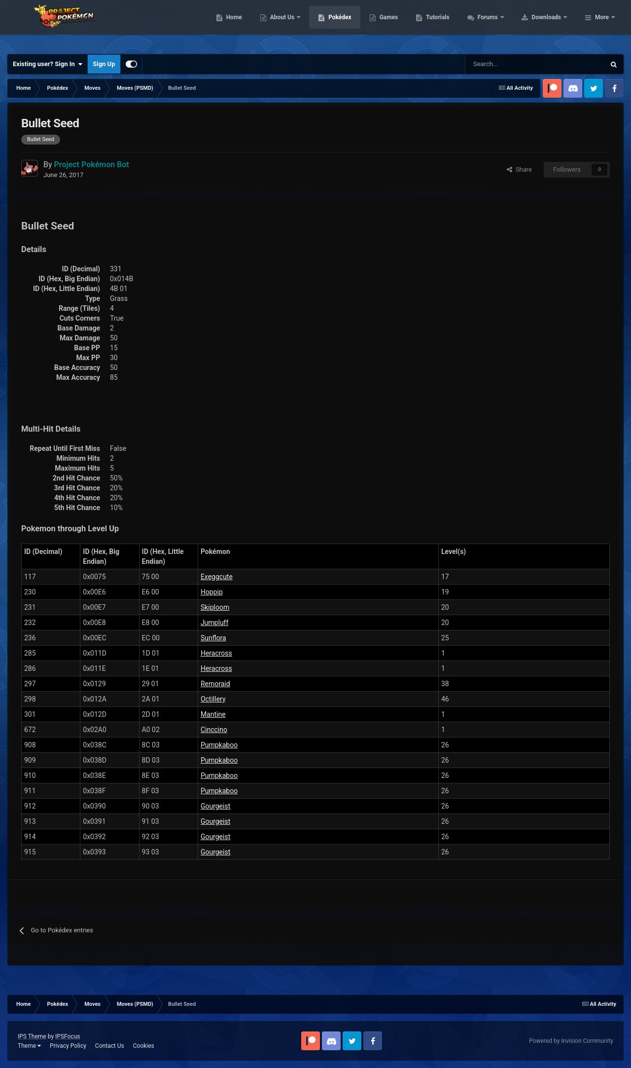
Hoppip (212, 592)
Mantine (213, 714)
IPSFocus (67, 1036)
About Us (345, 24)
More (602, 24)
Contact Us (109, 1045)
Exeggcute (217, 577)
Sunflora (213, 638)
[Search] (500, 64)
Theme (29, 1045)
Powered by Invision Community (571, 1040)
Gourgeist (215, 806)
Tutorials (500, 24)
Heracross (216, 653)
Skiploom (215, 607)
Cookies (143, 1045)
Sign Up (104, 64)
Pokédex (402, 24)
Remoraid (215, 684)
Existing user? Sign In (47, 64)
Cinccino (214, 730)
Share (519, 169)
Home (296, 24)
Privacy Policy (68, 1045)
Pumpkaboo (219, 745)
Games (451, 24)
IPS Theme (32, 1036)
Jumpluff (214, 622)
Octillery (213, 699)
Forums (550, 24)
